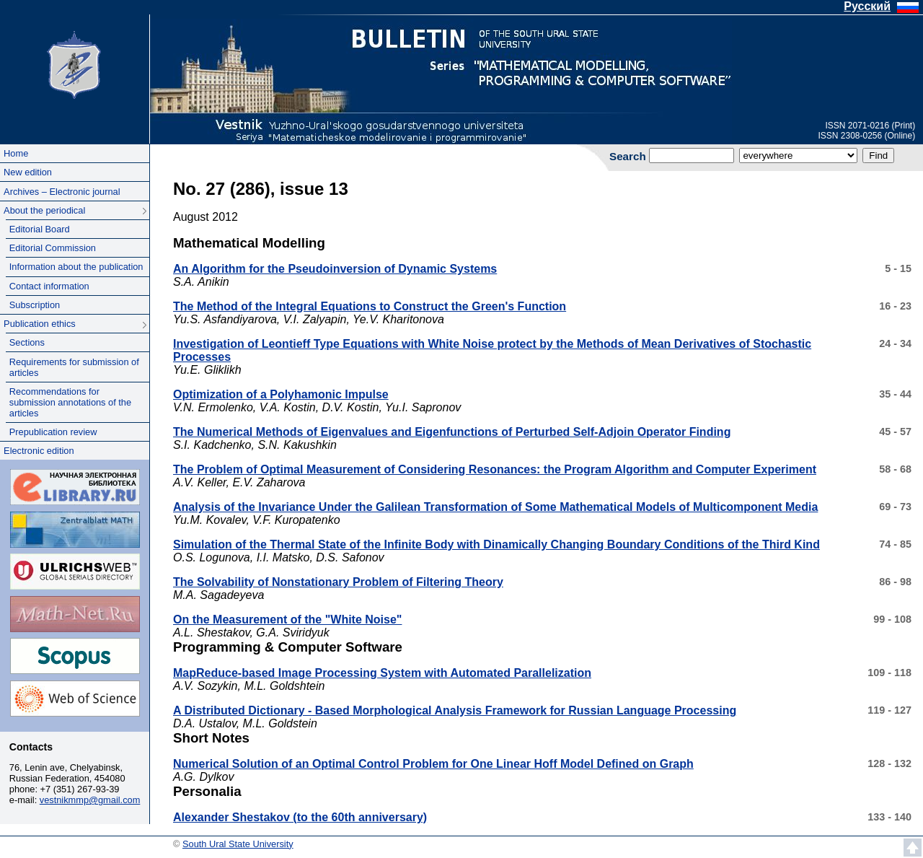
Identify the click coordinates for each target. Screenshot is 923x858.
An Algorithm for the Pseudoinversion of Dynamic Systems (335, 269)
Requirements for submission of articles (74, 367)
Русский (867, 6)
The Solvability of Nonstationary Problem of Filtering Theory (338, 582)
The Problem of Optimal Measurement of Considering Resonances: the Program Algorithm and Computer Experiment (494, 469)
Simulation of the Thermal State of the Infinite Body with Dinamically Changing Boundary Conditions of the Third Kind (496, 544)
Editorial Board (39, 229)
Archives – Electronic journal (62, 191)
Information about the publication (76, 266)
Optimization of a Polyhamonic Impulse (281, 394)
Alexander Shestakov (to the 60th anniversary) (300, 817)
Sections (27, 342)
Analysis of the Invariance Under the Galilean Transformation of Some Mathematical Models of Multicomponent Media (495, 507)
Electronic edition (39, 450)
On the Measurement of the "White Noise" (287, 619)
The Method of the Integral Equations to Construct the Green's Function (369, 306)
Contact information (49, 286)
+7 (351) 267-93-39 (80, 789)
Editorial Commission (52, 247)
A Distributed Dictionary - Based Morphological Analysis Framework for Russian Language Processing (454, 710)
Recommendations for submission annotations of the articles (70, 402)
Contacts (31, 747)
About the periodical (44, 210)
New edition (28, 172)
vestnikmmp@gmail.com (90, 799)
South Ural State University (74, 64)
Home (16, 153)
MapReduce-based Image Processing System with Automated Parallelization (382, 673)
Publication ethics (40, 323)
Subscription (34, 304)
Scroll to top (913, 848)
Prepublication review (53, 431)
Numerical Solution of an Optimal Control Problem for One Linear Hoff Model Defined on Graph (433, 764)
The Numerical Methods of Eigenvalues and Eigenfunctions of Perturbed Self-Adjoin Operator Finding (451, 432)
